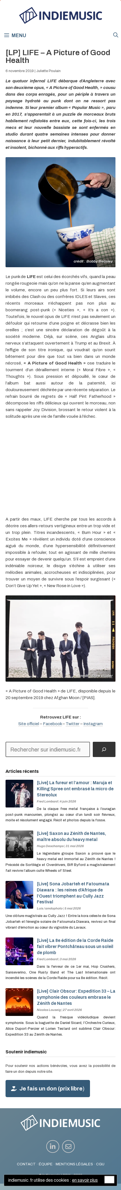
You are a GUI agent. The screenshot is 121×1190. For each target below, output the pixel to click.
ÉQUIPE (46, 1164)
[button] (115, 35)
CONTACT (26, 1164)
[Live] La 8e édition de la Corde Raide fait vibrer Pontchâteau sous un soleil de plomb (75, 946)
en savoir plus (85, 1180)
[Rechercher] (104, 749)
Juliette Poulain (48, 71)
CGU (100, 1164)
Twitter (72, 724)
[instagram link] (52, 1146)
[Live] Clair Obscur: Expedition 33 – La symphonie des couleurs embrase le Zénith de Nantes (76, 997)
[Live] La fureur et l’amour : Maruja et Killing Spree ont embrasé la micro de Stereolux (75, 788)
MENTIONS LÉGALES (74, 1164)
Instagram (93, 724)
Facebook (52, 724)
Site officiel (28, 724)
